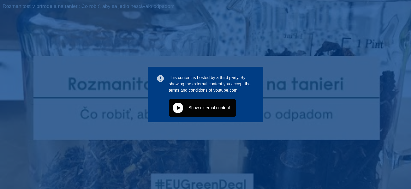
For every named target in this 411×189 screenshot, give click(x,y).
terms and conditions (188, 90)
